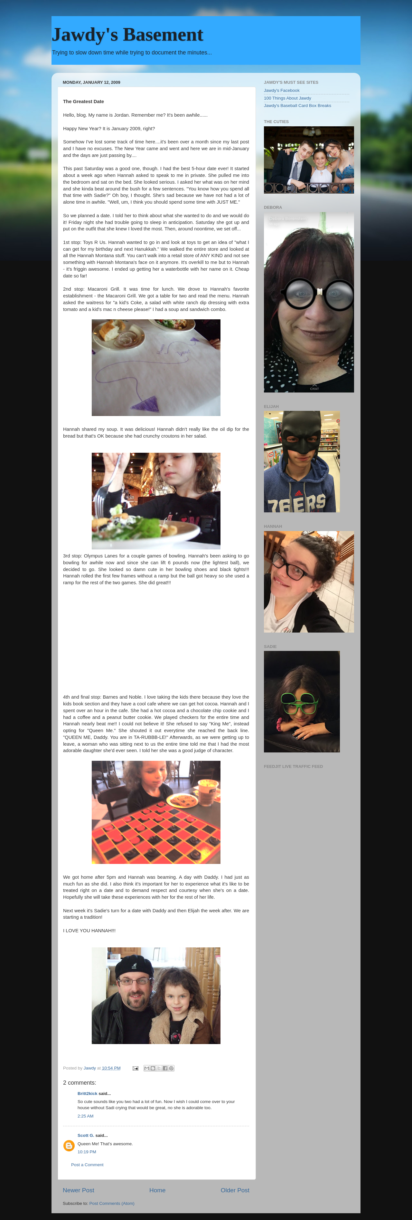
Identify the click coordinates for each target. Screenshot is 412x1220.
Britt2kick (88, 1093)
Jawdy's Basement (127, 34)
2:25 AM (86, 1116)
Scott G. (86, 1135)
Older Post (235, 1190)
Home (157, 1190)
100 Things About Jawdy (287, 98)
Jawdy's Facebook (282, 90)
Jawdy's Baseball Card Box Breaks (297, 105)
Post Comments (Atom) (112, 1203)
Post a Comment (87, 1164)
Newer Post (78, 1190)
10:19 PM (87, 1151)
